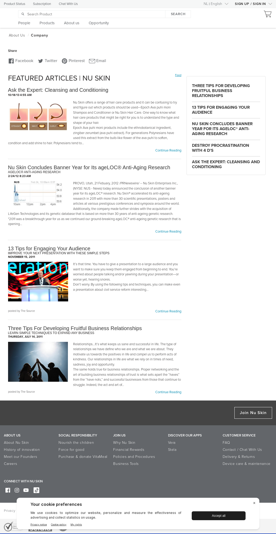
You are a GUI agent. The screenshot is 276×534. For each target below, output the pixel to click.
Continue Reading (168, 150)
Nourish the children (76, 442)
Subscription (42, 4)
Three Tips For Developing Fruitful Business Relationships (221, 90)
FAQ (226, 442)
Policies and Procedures (134, 456)
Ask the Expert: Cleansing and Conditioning (226, 164)
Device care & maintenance (247, 464)
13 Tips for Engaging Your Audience (221, 110)
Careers (10, 464)
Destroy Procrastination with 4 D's (220, 148)
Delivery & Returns (239, 456)
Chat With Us (68, 4)
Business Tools (125, 464)
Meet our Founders (20, 456)
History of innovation (22, 449)
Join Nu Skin (253, 412)
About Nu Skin (16, 442)
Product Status (14, 4)
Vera (172, 442)
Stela (172, 449)
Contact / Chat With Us (242, 449)
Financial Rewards (128, 449)
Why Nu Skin (124, 442)
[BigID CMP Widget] (138, 515)
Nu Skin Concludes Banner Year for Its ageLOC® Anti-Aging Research (222, 128)
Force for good (71, 449)
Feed (178, 75)
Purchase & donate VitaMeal (83, 456)
